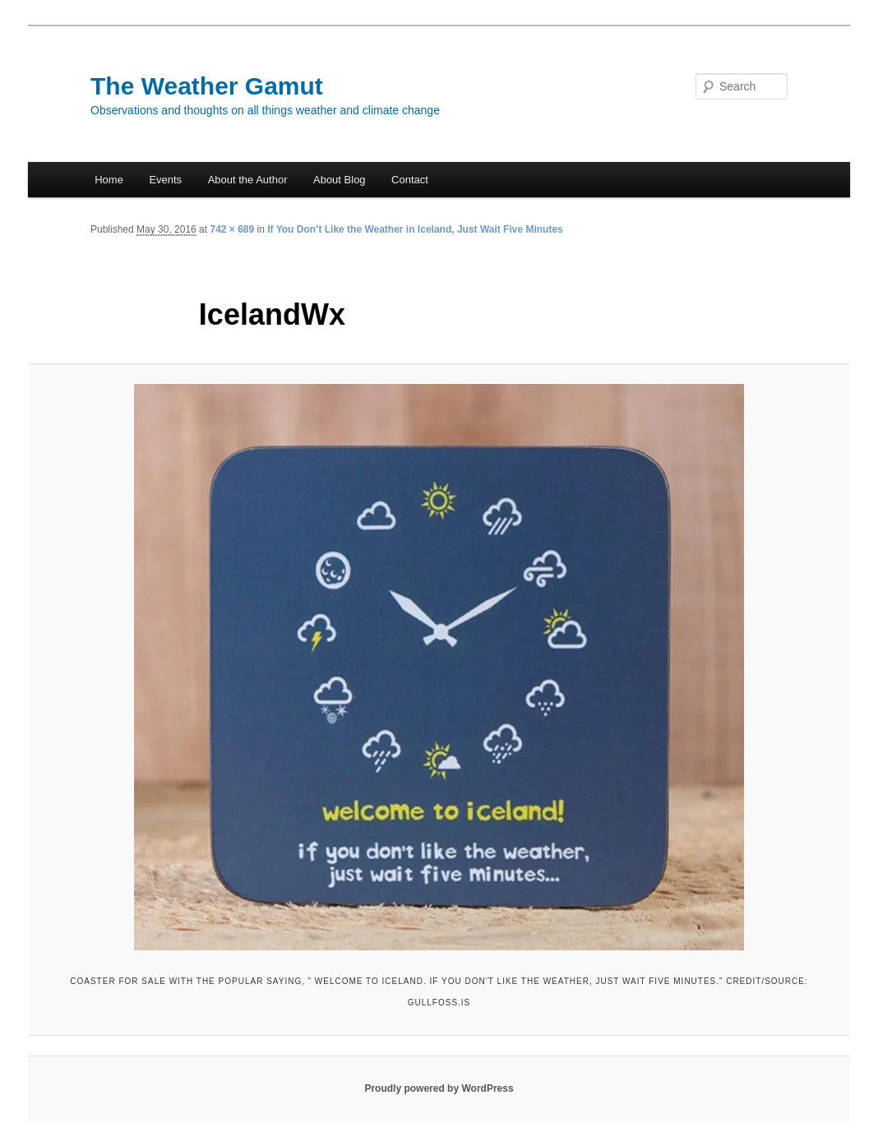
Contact (409, 179)
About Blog (339, 179)
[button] (439, 667)
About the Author (248, 179)
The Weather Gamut (206, 85)
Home (109, 179)
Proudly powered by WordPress (438, 1088)
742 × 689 (232, 229)
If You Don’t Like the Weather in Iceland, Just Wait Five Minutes (415, 229)
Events (165, 179)
